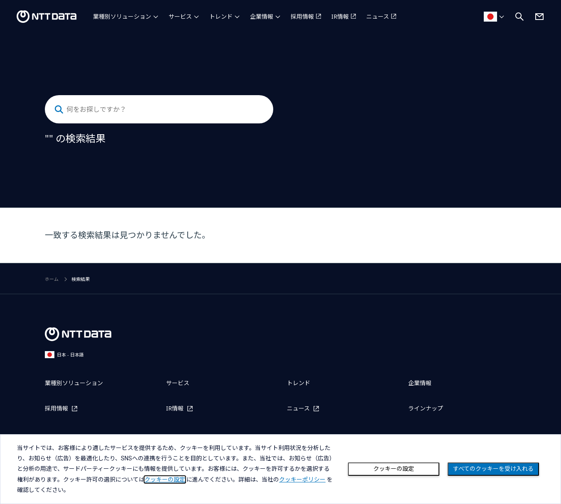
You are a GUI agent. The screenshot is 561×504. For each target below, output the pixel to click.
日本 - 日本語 (64, 354)
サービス (180, 16)
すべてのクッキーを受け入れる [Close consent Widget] (493, 468)
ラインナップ (425, 408)
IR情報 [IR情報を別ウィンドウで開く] (340, 16)
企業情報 (261, 16)
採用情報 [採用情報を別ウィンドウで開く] (302, 16)
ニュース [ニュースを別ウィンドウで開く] (377, 16)
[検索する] (59, 110)
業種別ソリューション (122, 16)
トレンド (221, 16)
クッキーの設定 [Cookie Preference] (393, 468)
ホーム (52, 279)
